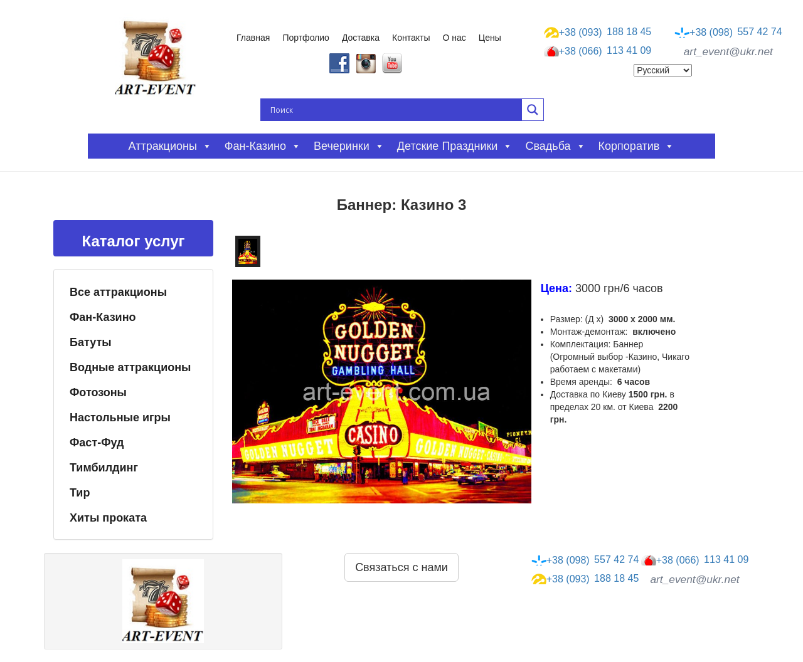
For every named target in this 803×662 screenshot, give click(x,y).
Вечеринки (349, 146)
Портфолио (305, 38)
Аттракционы (170, 146)
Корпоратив (636, 146)
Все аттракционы (118, 292)
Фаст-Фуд (97, 442)
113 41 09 (598, 51)
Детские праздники (455, 146)
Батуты (91, 342)
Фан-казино (263, 146)
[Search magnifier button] (532, 109)
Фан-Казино (103, 317)
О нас (454, 38)
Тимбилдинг (104, 467)
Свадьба (555, 146)
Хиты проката (108, 518)
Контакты (411, 38)
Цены (490, 38)
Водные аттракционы (130, 367)
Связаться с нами (401, 567)
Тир (80, 492)
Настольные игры (120, 417)
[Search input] (394, 109)
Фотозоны (98, 392)
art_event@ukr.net (728, 51)
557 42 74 (728, 32)
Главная (253, 38)
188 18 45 (598, 32)
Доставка (361, 38)
